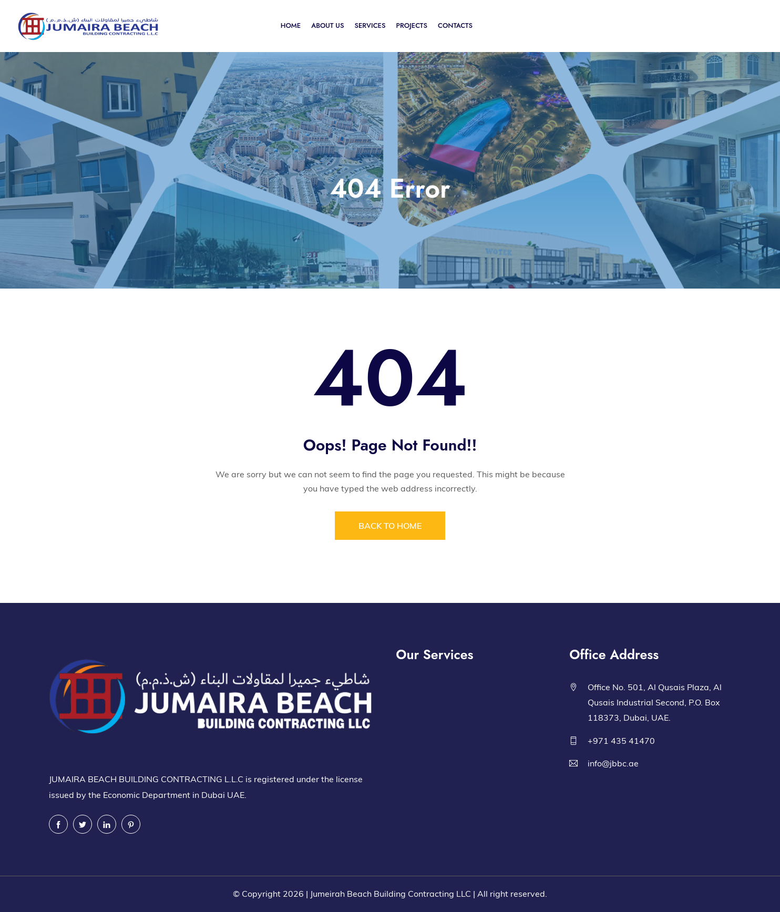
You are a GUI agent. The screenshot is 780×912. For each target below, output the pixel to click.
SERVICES (369, 25)
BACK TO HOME (390, 525)
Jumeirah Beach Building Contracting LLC (390, 893)
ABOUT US (327, 25)
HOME (291, 25)
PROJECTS (411, 25)
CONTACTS (455, 25)
